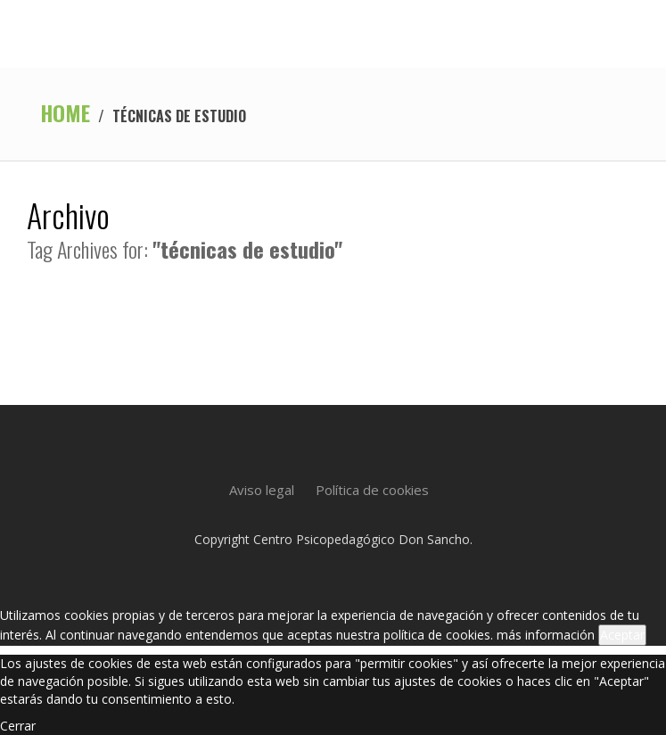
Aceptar (622, 634)
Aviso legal (261, 490)
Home (65, 112)
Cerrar (18, 725)
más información (546, 634)
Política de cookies (372, 490)
